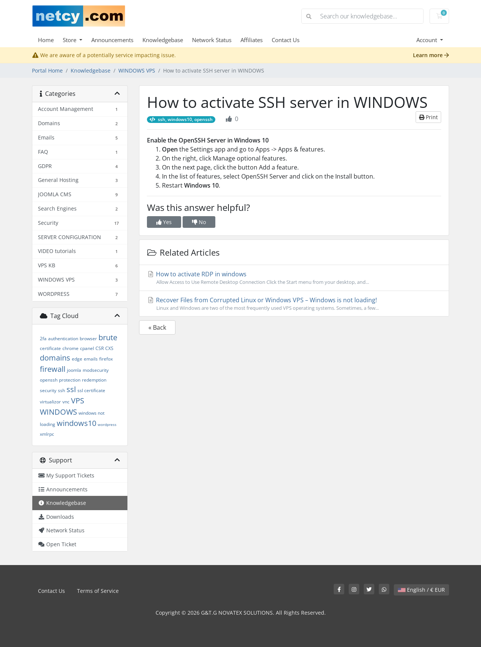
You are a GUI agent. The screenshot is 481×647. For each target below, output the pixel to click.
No (199, 222)
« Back (157, 327)
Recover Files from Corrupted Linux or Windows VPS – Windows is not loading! (294, 304)
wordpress (107, 424)
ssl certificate (91, 390)
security (48, 390)
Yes (164, 222)
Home (46, 40)
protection (69, 380)
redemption (94, 380)
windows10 (76, 423)
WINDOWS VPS (136, 70)
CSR (99, 348)
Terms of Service (98, 590)
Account (427, 40)
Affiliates (251, 40)
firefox (106, 359)
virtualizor (50, 402)
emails (91, 359)
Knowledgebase (162, 40)
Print (428, 117)
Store (70, 40)
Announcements (112, 40)
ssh (61, 390)
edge (77, 359)
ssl (71, 389)
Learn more (431, 55)
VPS (77, 400)
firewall (52, 369)
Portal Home (47, 70)
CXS (109, 348)
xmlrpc (47, 434)
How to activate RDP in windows (294, 278)
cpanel (87, 348)
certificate (50, 348)
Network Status (211, 40)
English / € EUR (421, 589)
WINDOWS (58, 412)
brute (107, 337)
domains (55, 358)
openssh (48, 380)
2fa (43, 338)
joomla (74, 370)
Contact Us (285, 40)
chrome (70, 348)
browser (88, 338)
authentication (63, 338)
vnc (66, 402)
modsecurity (96, 370)
